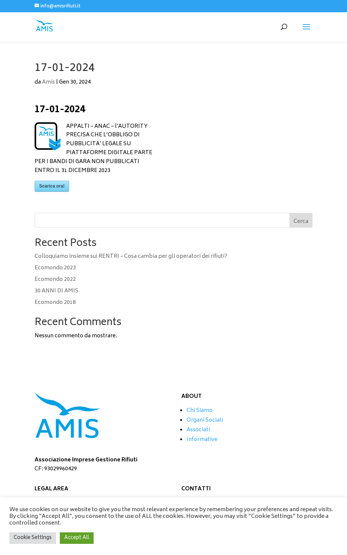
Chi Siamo (200, 410)
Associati (198, 430)
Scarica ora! (52, 186)
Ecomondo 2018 (55, 302)
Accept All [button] (76, 538)
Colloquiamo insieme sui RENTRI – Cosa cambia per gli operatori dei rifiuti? (131, 256)
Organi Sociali (205, 420)
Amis (48, 82)
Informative (202, 439)
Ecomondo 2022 (55, 279)
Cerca (301, 221)
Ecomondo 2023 (55, 268)
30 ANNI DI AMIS (56, 291)
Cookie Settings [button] (33, 538)
